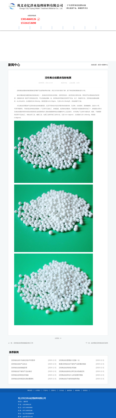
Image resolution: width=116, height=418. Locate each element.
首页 (99, 52)
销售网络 (77, 378)
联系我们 (85, 378)
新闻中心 (105, 52)
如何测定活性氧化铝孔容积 (99, 331)
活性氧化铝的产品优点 (19, 352)
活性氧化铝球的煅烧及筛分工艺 (23, 331)
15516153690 (96, 10)
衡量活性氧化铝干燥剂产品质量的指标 (72, 352)
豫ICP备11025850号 (34, 413)
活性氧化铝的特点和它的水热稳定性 (71, 359)
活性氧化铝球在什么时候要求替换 (71, 363)
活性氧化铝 (20, 78)
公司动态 (61, 378)
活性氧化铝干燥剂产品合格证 (21, 359)
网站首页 (30, 378)
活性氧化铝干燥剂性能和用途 (69, 367)
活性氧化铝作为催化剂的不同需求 (23, 348)
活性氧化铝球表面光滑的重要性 (22, 367)
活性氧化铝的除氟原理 (19, 355)
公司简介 (37, 378)
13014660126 (96, 6)
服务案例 (69, 378)
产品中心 (45, 378)
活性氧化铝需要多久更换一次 (69, 348)
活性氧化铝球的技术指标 (20, 363)
